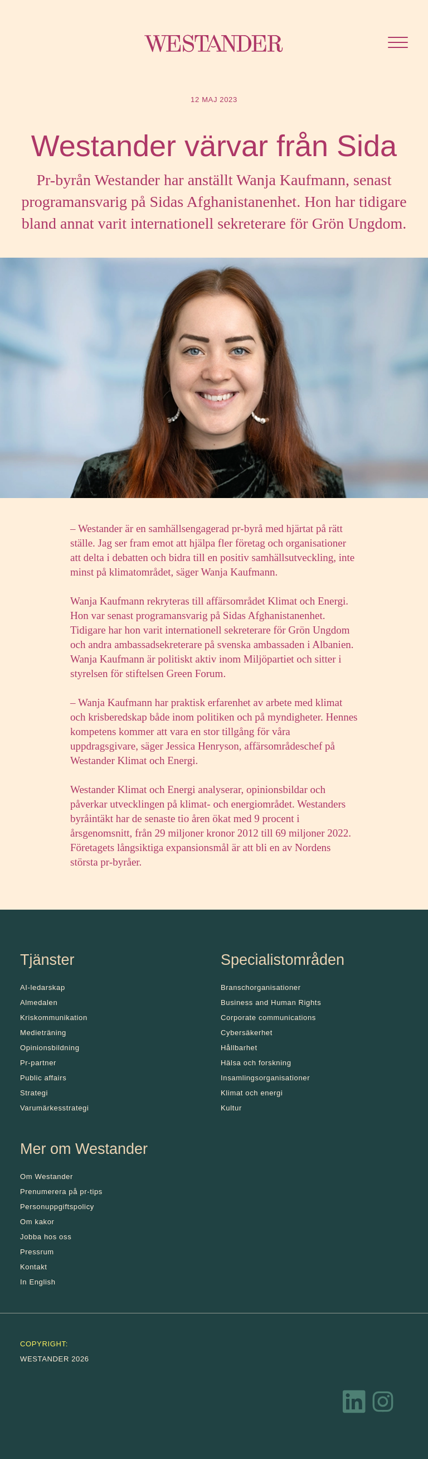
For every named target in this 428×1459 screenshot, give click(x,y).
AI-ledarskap (42, 987)
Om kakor (37, 1222)
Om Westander (46, 1176)
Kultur (231, 1108)
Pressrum (37, 1252)
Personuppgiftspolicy (57, 1206)
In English (38, 1282)
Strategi (34, 1093)
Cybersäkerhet (247, 1032)
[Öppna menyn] (398, 44)
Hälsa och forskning (256, 1063)
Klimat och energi (252, 1093)
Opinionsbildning (50, 1047)
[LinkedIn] (354, 1404)
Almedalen (38, 1002)
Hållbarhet (239, 1047)
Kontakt (33, 1267)
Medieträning (43, 1032)
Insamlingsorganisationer (265, 1078)
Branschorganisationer (261, 987)
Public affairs (43, 1078)
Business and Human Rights (271, 1002)
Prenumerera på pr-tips (61, 1191)
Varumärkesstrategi (54, 1108)
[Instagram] (383, 1404)
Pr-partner (38, 1063)
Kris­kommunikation (53, 1017)
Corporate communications (268, 1017)
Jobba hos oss (45, 1237)
